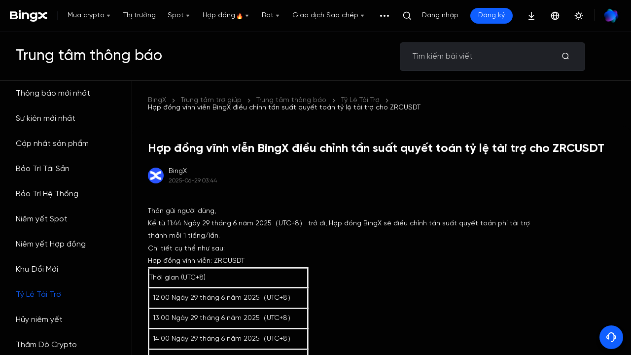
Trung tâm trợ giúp (211, 100)
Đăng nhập (440, 15)
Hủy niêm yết (39, 320)
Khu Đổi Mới (37, 269)
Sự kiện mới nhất (45, 118)
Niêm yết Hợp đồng (51, 244)
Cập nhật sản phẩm (52, 144)
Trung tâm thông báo (291, 100)
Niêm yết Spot (42, 219)
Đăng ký (491, 15)
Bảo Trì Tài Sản (43, 169)
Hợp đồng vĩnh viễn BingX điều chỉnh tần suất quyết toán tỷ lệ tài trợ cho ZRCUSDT (284, 107)
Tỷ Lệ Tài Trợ (38, 294)
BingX (157, 100)
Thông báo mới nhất (53, 93)
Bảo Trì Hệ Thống (47, 194)
